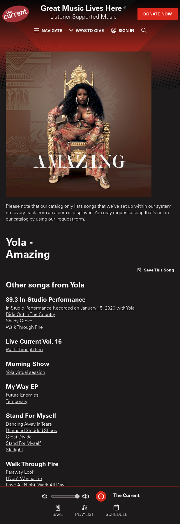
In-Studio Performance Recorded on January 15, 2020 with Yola (70, 308)
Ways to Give (86, 30)
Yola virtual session (25, 372)
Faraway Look (20, 472)
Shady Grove (19, 321)
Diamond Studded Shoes (31, 431)
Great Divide (19, 437)
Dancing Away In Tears (29, 424)
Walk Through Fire (24, 327)
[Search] (144, 30)
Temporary (16, 401)
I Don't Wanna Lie (24, 479)
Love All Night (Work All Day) (36, 485)
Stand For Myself (23, 443)
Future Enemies (22, 395)
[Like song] (155, 269)
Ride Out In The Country (30, 314)
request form (70, 219)
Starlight (14, 450)
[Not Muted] (44, 496)
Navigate (48, 30)
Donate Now (157, 14)
